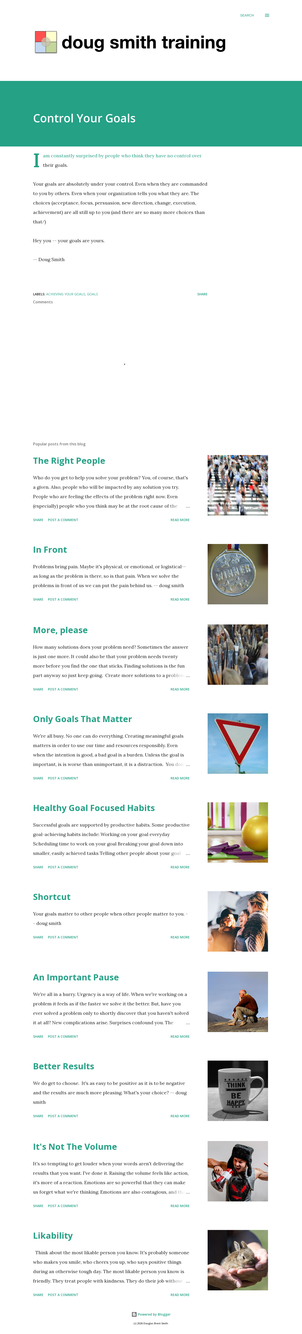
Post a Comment (63, 520)
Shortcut (52, 897)
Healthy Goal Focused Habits (94, 808)
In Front (50, 549)
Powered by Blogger (151, 1314)
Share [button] (202, 294)
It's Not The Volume (75, 1146)
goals (92, 294)
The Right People (69, 460)
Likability (53, 1235)
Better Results (63, 1066)
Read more (180, 520)
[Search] (247, 15)
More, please (60, 630)
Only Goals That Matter (82, 719)
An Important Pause (76, 977)
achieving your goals (65, 294)
